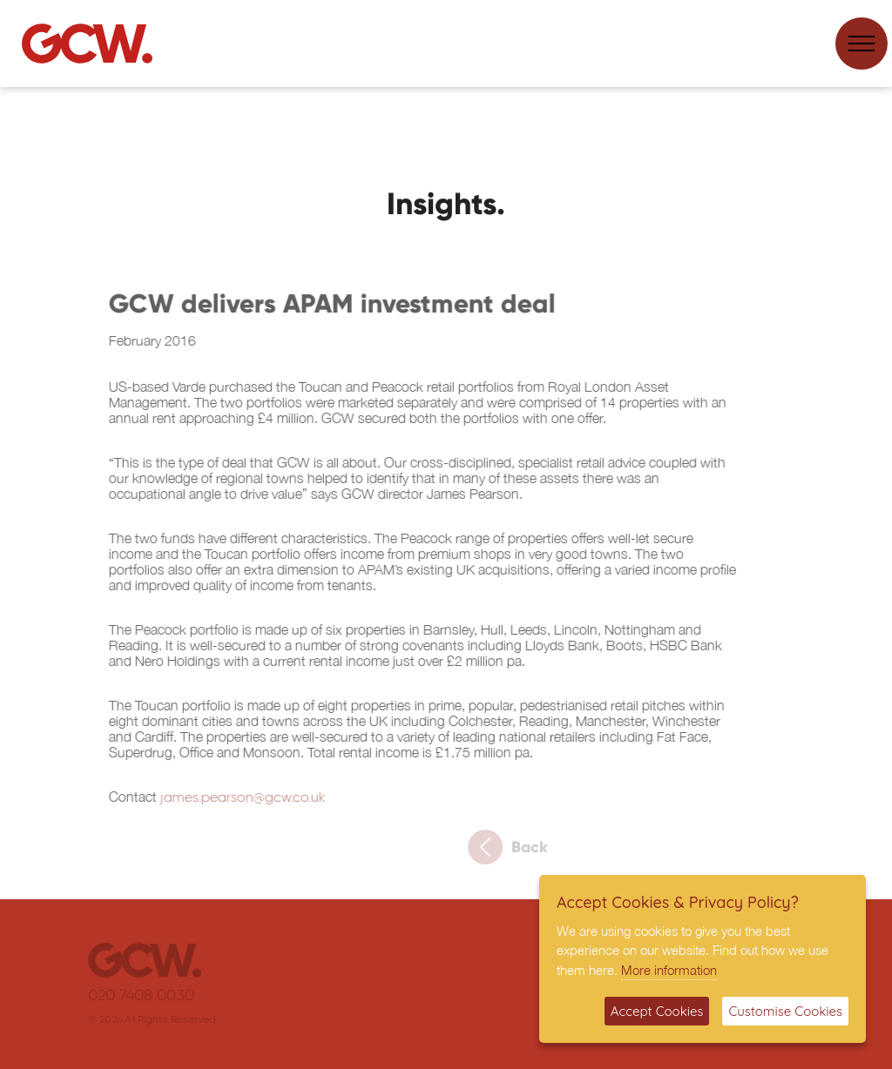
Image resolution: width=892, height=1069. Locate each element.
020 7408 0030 (149, 996)
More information (669, 970)
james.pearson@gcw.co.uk (238, 803)
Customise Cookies (785, 1011)
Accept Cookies (657, 1011)
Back (516, 851)
